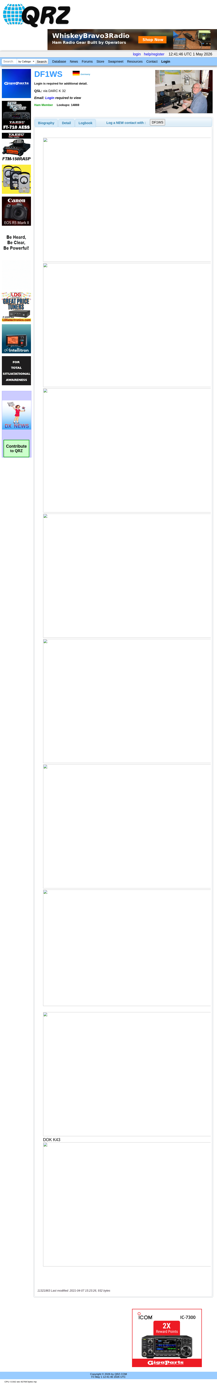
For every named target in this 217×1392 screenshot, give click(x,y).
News (74, 61)
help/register (154, 54)
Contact (151, 61)
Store (100, 61)
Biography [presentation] (46, 123)
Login (165, 61)
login (137, 54)
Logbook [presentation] (85, 123)
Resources (135, 61)
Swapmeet (115, 61)
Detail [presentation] (66, 123)
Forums (87, 61)
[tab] (46, 123)
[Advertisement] (81, 1338)
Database (59, 61)
